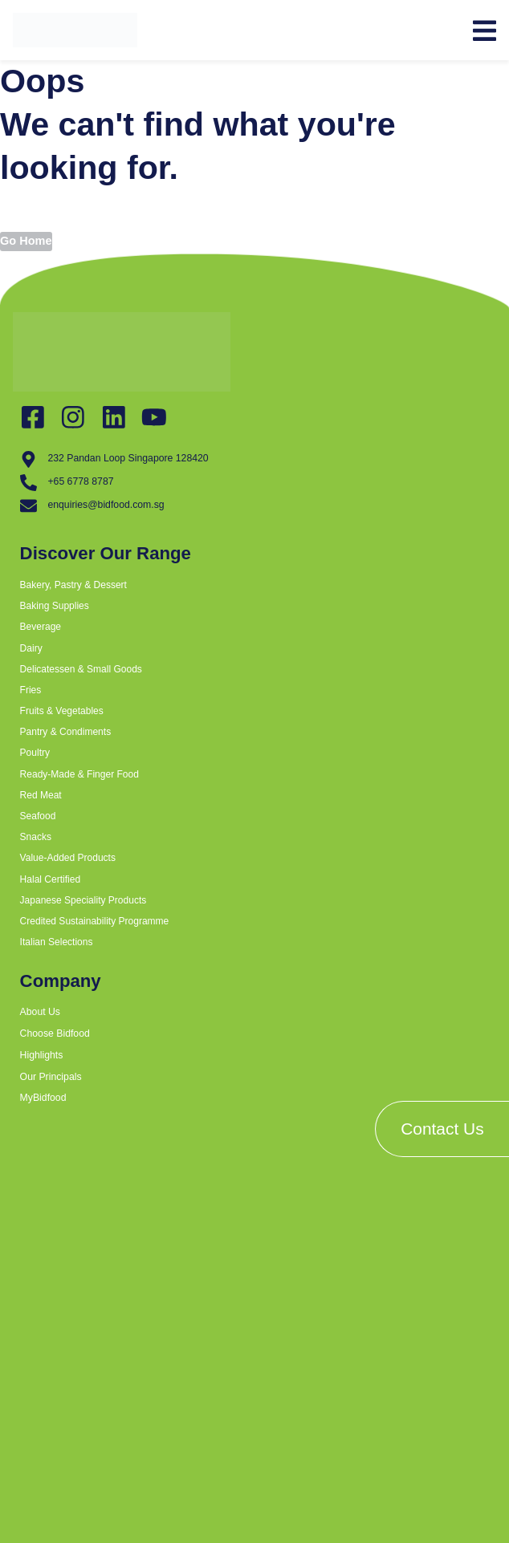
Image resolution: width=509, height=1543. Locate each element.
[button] (220, 615)
